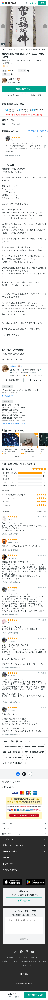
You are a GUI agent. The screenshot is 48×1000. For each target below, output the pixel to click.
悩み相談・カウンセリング (18, 49)
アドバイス (15, 124)
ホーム (4, 49)
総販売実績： (14, 82)
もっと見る (9, 151)
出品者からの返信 (13, 155)
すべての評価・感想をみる (38, 131)
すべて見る (7, 395)
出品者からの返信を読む (11, 534)
